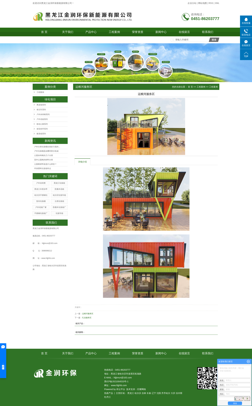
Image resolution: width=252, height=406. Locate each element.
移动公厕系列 (42, 124)
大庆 (173, 393)
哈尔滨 (138, 393)
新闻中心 (161, 32)
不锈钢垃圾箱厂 (40, 213)
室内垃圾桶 (41, 201)
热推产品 (108, 393)
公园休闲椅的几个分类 (43, 155)
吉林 (144, 393)
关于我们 (67, 32)
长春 (149, 393)
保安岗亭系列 (42, 129)
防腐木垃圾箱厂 (59, 207)
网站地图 (202, 3)
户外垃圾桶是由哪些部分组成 (46, 151)
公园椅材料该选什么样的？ (45, 164)
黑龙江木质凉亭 (40, 189)
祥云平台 (120, 389)
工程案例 (114, 32)
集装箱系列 (41, 134)
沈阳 (159, 393)
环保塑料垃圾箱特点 (42, 168)
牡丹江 (107, 397)
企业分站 (192, 3)
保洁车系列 (41, 110)
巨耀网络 (141, 389)
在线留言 (184, 32)
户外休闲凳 (41, 183)
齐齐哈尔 (165, 393)
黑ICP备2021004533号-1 (116, 381)
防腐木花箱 (59, 189)
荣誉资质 (137, 32)
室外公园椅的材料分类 (43, 160)
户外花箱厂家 (41, 207)
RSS (211, 3)
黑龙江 (130, 393)
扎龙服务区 (86, 318)
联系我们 (207, 32)
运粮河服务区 (87, 314)
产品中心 (91, 32)
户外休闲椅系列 (43, 114)
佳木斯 (179, 393)
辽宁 (154, 393)
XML (217, 3)
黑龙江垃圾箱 (59, 183)
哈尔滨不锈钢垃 (40, 195)
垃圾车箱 (59, 213)
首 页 (44, 32)
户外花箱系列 (42, 119)
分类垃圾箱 (59, 201)
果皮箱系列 (41, 105)
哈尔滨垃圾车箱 (59, 195)
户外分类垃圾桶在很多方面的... (47, 147)
